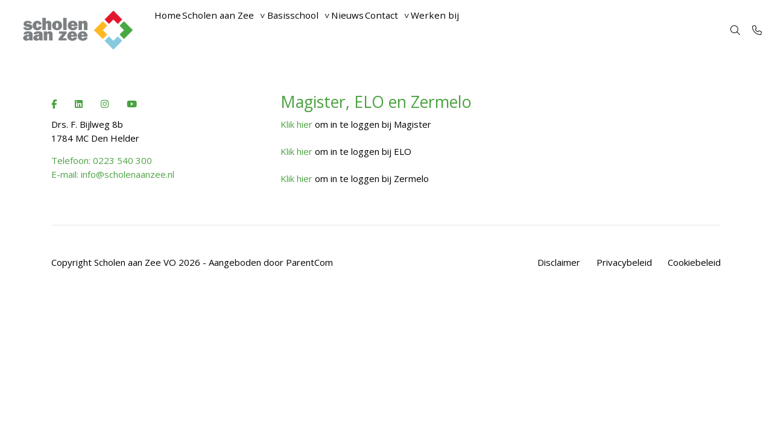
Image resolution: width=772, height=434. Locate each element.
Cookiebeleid (694, 262)
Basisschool (323, 30)
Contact (437, 30)
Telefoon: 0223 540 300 (101, 160)
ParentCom (309, 262)
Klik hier (296, 124)
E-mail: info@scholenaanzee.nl (112, 174)
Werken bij (502, 30)
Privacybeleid (624, 262)
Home (173, 30)
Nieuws (391, 30)
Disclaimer (558, 262)
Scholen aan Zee (236, 30)
